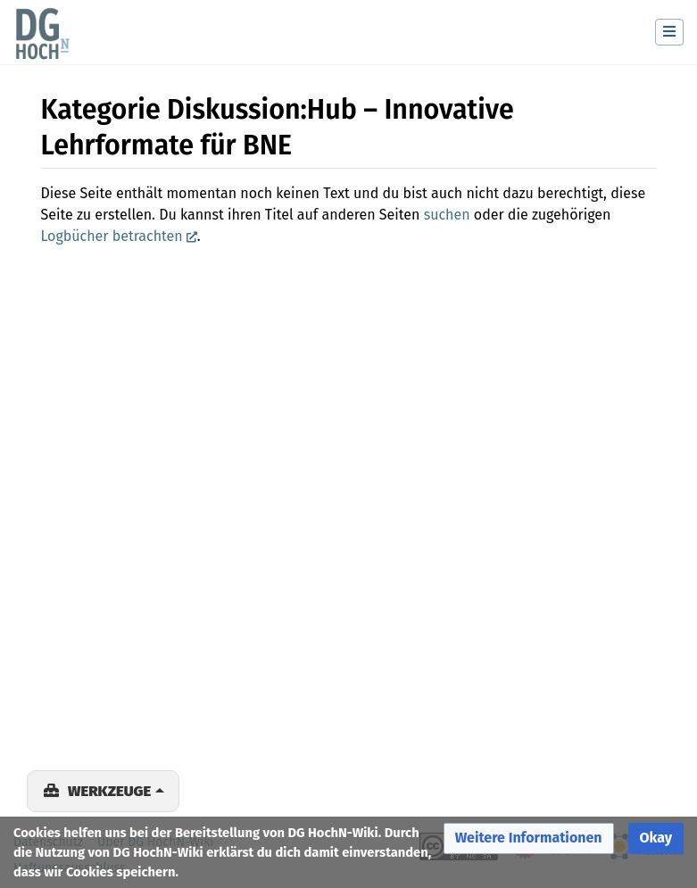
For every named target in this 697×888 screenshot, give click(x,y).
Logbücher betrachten (112, 236)
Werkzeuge (109, 791)
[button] (529, 838)
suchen (447, 214)
